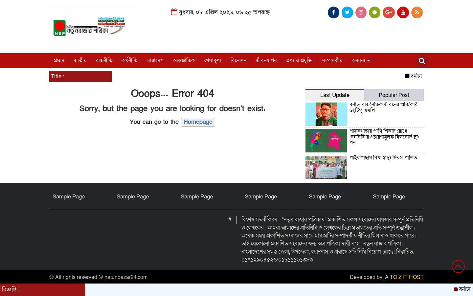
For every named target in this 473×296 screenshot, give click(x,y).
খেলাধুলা (212, 60)
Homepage (198, 122)
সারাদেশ (155, 60)
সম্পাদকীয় (332, 60)
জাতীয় (80, 60)
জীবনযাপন (266, 60)
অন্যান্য (361, 60)
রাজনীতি (104, 60)
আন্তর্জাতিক (184, 60)
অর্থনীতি (129, 60)
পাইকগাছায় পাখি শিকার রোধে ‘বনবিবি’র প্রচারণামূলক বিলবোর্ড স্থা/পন (384, 136)
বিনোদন (238, 60)
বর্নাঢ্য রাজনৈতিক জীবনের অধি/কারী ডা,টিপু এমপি (384, 107)
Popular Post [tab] (394, 95)
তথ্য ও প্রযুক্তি (299, 60)
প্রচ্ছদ (59, 60)
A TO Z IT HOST (404, 277)
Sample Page (69, 196)
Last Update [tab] (334, 95)
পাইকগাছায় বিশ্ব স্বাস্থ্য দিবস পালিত (383, 157)
